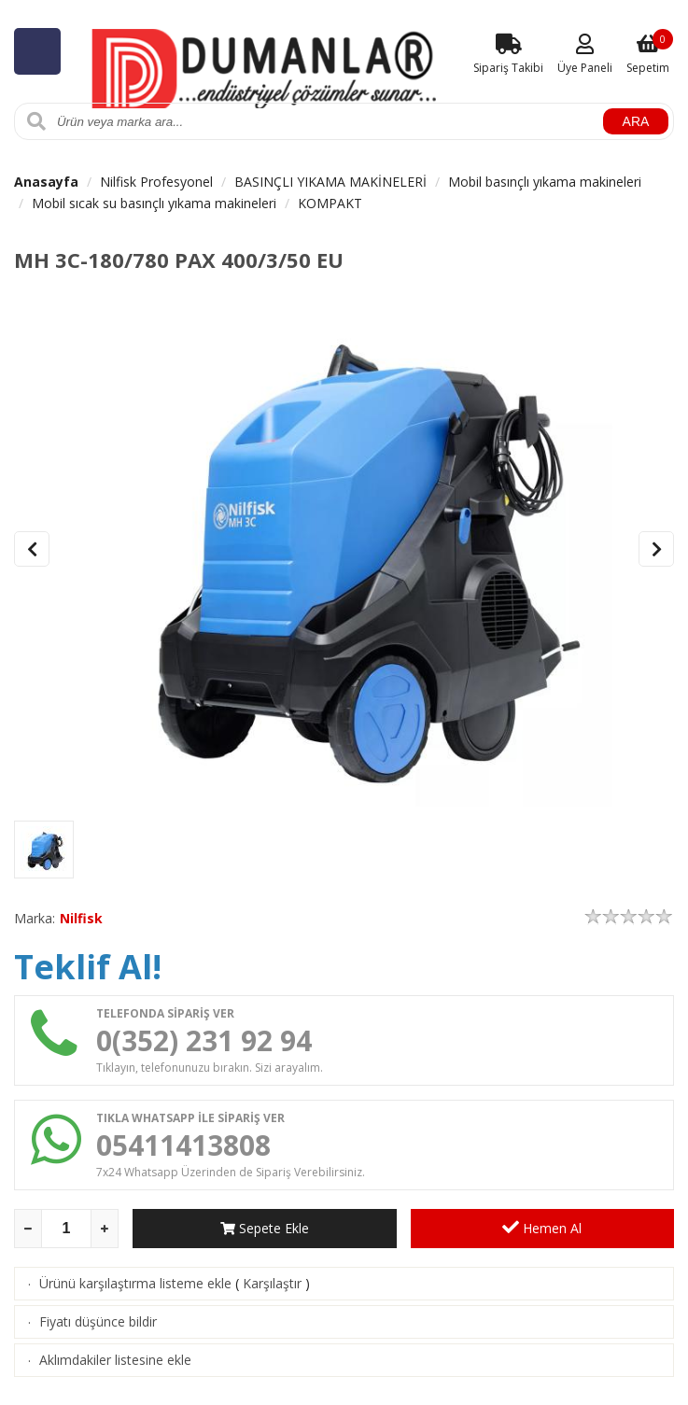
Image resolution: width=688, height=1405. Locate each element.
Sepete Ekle (264, 1228)
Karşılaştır (272, 1283)
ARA (636, 121)
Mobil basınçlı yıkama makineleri (544, 181)
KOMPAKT (330, 203)
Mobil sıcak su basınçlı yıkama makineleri (154, 203)
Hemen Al (542, 1227)
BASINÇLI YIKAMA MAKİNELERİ (330, 181)
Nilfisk (81, 918)
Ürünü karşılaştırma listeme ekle (135, 1283)
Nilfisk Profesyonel (156, 181)
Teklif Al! (87, 967)
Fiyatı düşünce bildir (98, 1321)
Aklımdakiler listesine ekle (115, 1360)
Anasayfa (46, 181)
